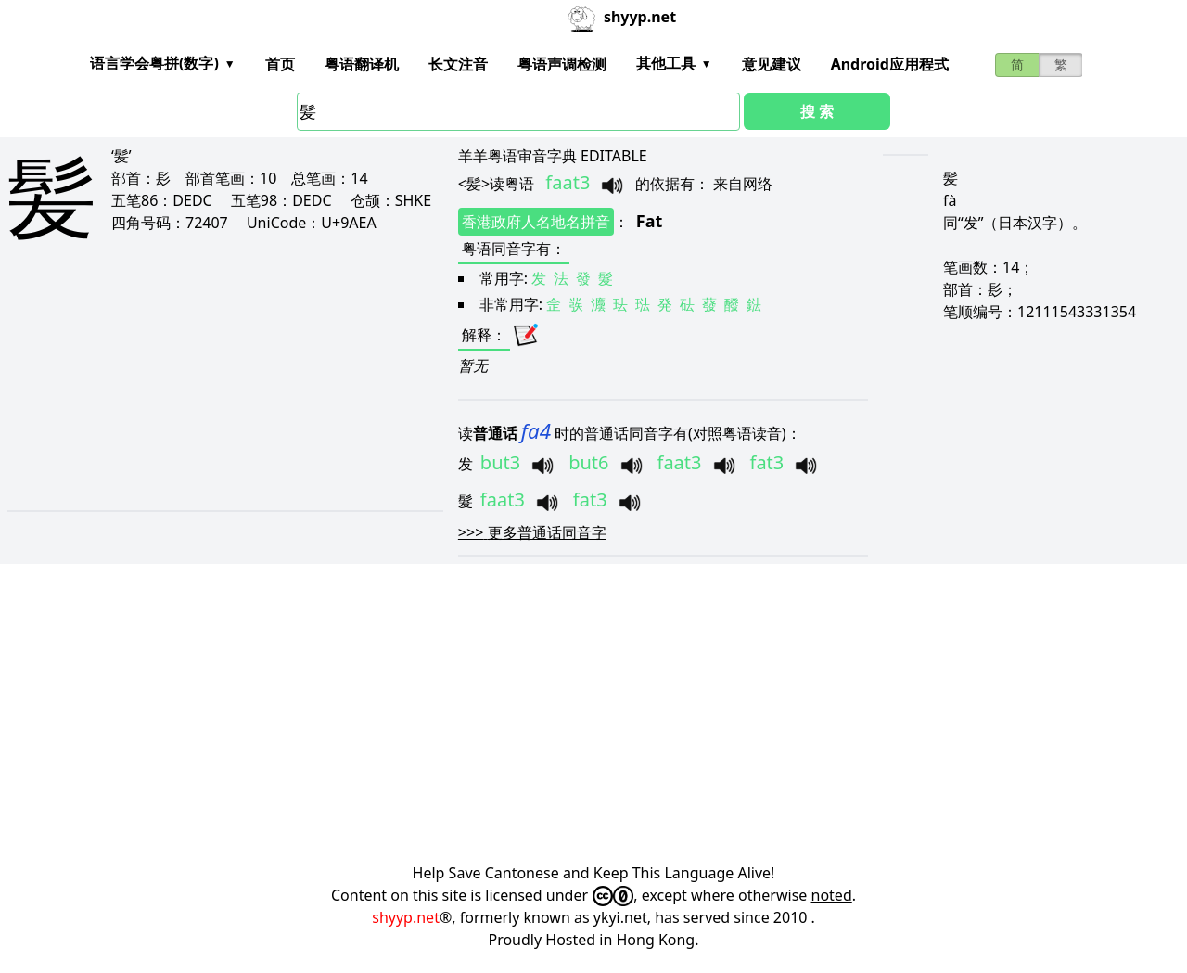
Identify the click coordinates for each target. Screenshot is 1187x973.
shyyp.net (406, 917)
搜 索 (817, 111)
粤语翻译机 (362, 64)
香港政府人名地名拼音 (536, 221)
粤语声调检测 (561, 64)
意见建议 (771, 64)
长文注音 (458, 64)
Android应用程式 (890, 64)
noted (831, 895)
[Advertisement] (203, 391)
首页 (280, 64)
